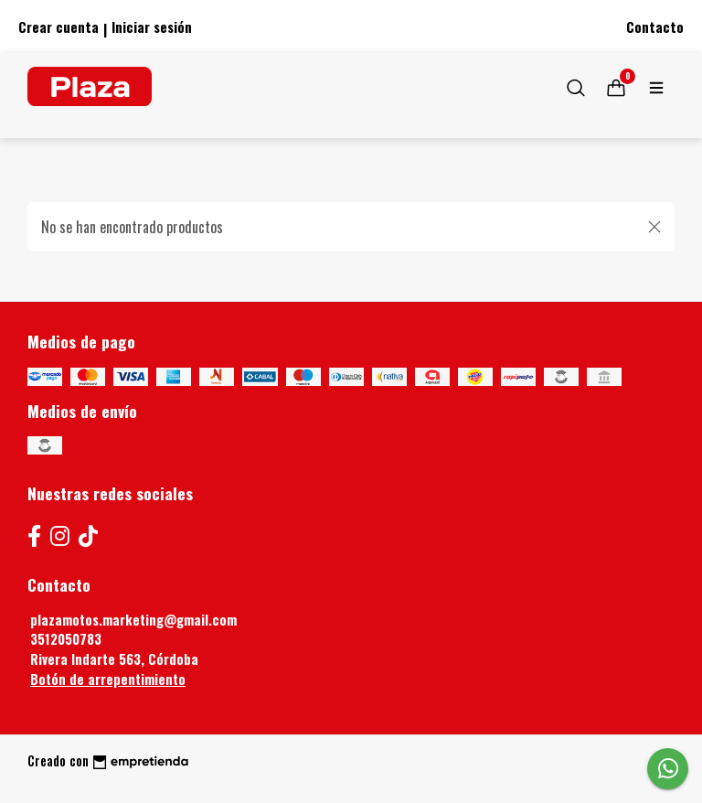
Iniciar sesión (152, 26)
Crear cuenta (58, 26)
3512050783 (65, 638)
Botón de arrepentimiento (108, 679)
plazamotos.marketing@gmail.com (133, 619)
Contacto (655, 26)
